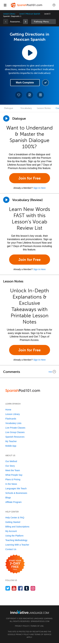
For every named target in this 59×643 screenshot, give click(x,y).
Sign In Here (39, 188)
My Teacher (11, 441)
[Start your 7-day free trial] (15, 564)
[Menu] (5, 5)
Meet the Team (12, 470)
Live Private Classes (15, 427)
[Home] (26, 7)
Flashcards (10, 418)
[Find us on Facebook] (20, 588)
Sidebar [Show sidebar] (43, 21)
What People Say (13, 475)
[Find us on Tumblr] (26, 588)
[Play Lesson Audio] (29, 52)
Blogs (8, 497)
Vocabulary (26, 108)
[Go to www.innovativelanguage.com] (29, 612)
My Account (11, 531)
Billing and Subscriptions (17, 526)
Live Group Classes (15, 432)
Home (8, 409)
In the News (11, 484)
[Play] (6, 200)
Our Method (11, 461)
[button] (54, 5)
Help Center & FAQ (14, 517)
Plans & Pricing (12, 479)
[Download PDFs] (40, 95)
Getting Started (12, 522)
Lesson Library (9, 14)
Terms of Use (37, 626)
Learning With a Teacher (17, 544)
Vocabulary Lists (13, 423)
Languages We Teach (16, 488)
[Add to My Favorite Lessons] (18, 95)
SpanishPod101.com (40, 621)
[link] (25, 21)
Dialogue (8, 108)
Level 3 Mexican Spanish (29, 14)
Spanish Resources (14, 437)
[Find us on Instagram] (33, 588)
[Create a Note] (29, 95)
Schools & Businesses (16, 493)
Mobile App (10, 446)
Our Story (10, 466)
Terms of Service (42, 634)
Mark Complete (25, 82)
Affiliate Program (13, 502)
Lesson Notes (44, 108)
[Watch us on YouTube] (14, 588)
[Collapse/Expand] (29, 372)
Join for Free (29, 178)
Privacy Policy (22, 626)
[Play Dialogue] (6, 118)
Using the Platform (14, 535)
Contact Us (10, 549)
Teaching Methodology (16, 540)
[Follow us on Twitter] (7, 588)
